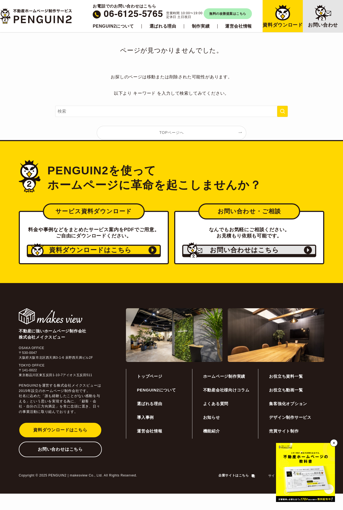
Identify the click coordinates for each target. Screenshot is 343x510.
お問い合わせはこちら (60, 465)
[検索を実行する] (282, 111)
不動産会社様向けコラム (226, 406)
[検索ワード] (171, 111)
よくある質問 (216, 420)
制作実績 (201, 26)
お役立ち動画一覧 (286, 406)
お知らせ (211, 434)
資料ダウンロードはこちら (60, 446)
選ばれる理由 (163, 26)
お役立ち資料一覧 (286, 393)
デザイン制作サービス (290, 434)
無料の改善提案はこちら (227, 14)
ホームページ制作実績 (224, 393)
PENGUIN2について (113, 26)
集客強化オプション (288, 420)
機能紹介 (211, 447)
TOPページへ (171, 132)
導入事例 (145, 434)
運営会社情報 (238, 26)
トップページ (149, 393)
